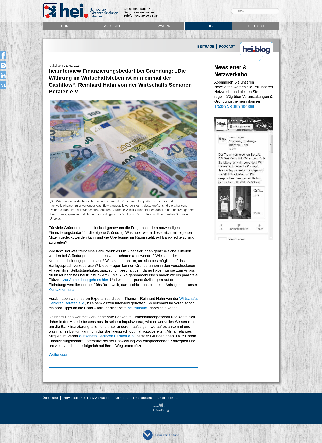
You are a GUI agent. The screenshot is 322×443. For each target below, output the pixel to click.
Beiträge (205, 46)
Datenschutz (168, 398)
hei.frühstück (138, 308)
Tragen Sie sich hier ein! (234, 106)
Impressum (142, 398)
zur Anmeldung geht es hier (85, 280)
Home (66, 26)
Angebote (113, 26)
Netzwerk (160, 26)
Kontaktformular (62, 289)
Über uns (51, 398)
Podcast (227, 46)
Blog (208, 26)
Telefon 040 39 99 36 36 (141, 15)
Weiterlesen (58, 355)
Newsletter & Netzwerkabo (86, 398)
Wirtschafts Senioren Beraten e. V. (107, 336)
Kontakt (121, 398)
